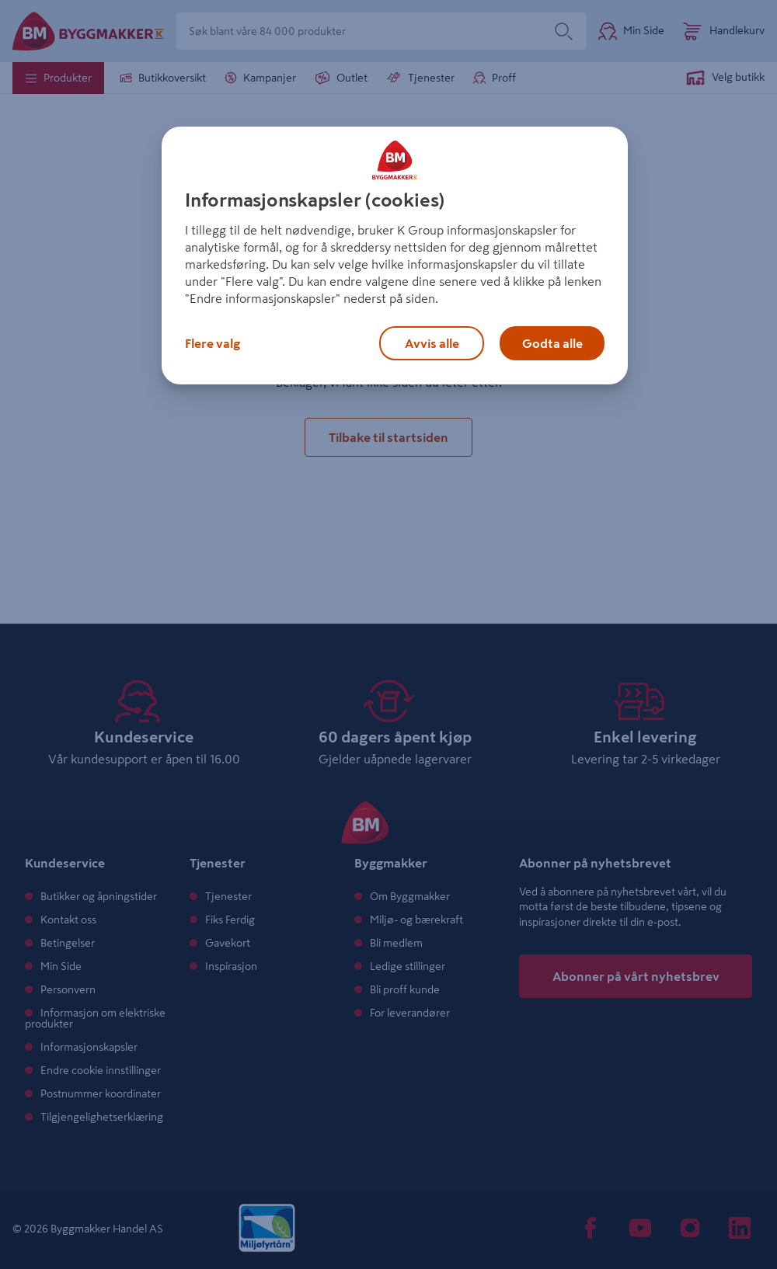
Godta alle (552, 343)
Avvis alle (432, 343)
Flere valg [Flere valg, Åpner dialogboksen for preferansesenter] (212, 343)
